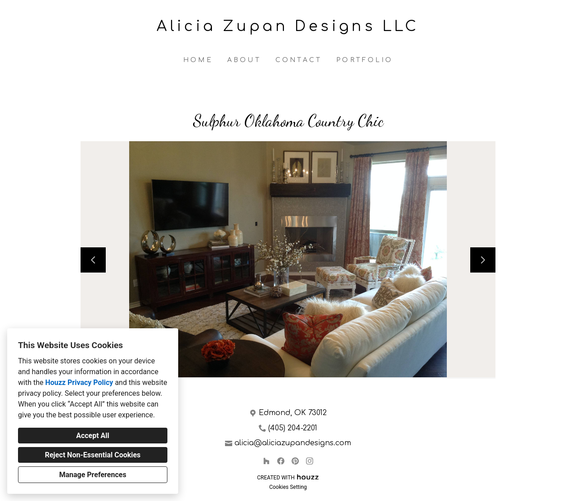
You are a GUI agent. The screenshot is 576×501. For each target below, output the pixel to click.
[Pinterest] (295, 461)
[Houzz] (266, 461)
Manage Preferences (92, 474)
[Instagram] (309, 461)
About (244, 60)
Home (198, 60)
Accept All (92, 435)
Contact (298, 60)
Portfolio (364, 60)
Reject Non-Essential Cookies (93, 455)
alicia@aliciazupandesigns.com (292, 443)
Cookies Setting (288, 487)
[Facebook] (281, 461)
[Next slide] (482, 260)
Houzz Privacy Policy (79, 382)
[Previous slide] (93, 260)
